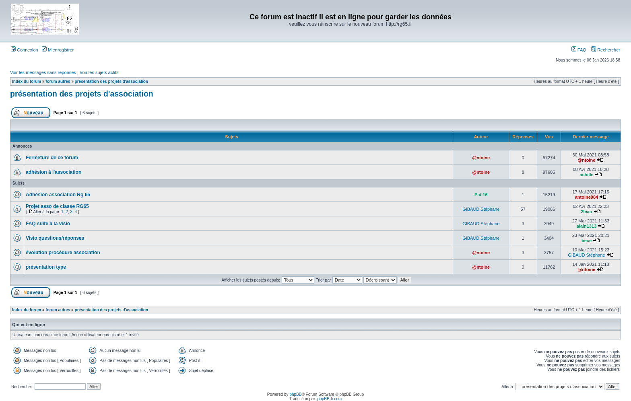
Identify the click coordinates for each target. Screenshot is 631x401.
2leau (586, 211)
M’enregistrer (58, 49)
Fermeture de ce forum (52, 157)
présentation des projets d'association (111, 81)
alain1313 (587, 226)
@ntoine (481, 157)
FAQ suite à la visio (48, 223)
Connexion (24, 49)
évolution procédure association (63, 252)
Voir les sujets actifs (99, 72)
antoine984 (586, 197)
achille (586, 174)
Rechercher (605, 49)
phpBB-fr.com (330, 399)
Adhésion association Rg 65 (58, 194)
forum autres (57, 81)
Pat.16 (480, 194)
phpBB (295, 394)
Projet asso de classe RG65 (57, 206)
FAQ (578, 49)
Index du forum (26, 81)
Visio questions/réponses (55, 238)
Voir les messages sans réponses (43, 72)
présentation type (46, 267)
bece (587, 240)
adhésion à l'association (53, 172)
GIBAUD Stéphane (480, 209)
